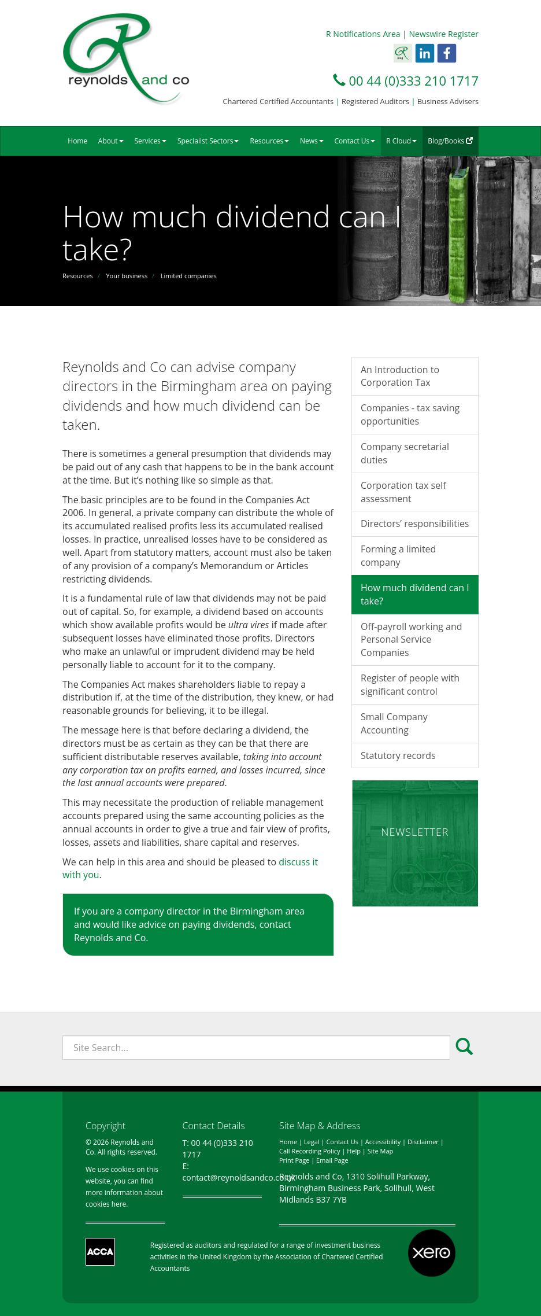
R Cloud (401, 141)
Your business (126, 275)
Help (354, 1151)
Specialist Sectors (208, 141)
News (312, 141)
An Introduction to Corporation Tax (400, 376)
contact (275, 924)
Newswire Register (444, 33)
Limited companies (189, 275)
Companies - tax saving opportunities (410, 414)
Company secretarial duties (405, 453)
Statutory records (398, 755)
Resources (270, 141)
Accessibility (383, 1141)
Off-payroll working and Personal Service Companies (411, 639)
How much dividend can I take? (415, 594)
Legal (312, 1141)
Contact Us (355, 141)
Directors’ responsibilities (415, 523)
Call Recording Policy (309, 1151)
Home (77, 141)
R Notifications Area (363, 33)
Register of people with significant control (410, 685)
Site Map (381, 1151)
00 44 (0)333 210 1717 (414, 80)
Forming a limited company (398, 556)
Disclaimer (423, 1141)
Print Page (294, 1160)
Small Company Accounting (394, 723)
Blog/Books (450, 141)
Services (150, 141)
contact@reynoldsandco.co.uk (239, 1177)
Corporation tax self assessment (403, 492)
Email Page (332, 1160)
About (111, 141)
